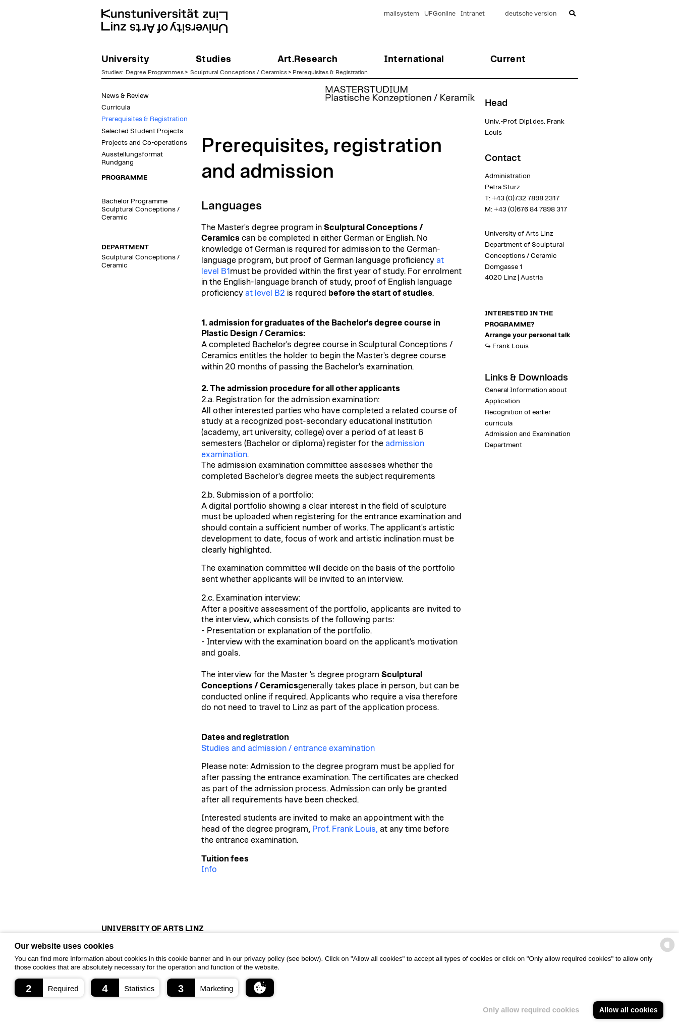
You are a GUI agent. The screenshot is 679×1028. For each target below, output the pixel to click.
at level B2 (265, 293)
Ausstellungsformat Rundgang (132, 158)
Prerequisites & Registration (330, 72)
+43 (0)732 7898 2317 (525, 198)
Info (209, 869)
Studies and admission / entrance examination (288, 748)
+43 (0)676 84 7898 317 (530, 209)
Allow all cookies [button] (628, 1010)
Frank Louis (510, 346)
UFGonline (440, 14)
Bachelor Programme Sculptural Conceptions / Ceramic (140, 209)
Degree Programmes (155, 72)
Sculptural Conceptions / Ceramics (238, 72)
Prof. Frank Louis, (345, 829)
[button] (49, 988)
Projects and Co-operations (144, 142)
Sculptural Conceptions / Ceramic (140, 261)
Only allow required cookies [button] (531, 1010)
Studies (111, 72)
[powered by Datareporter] (667, 951)
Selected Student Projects (142, 131)
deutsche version (530, 14)
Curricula (115, 107)
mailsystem (401, 14)
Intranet (473, 14)
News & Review (125, 95)
